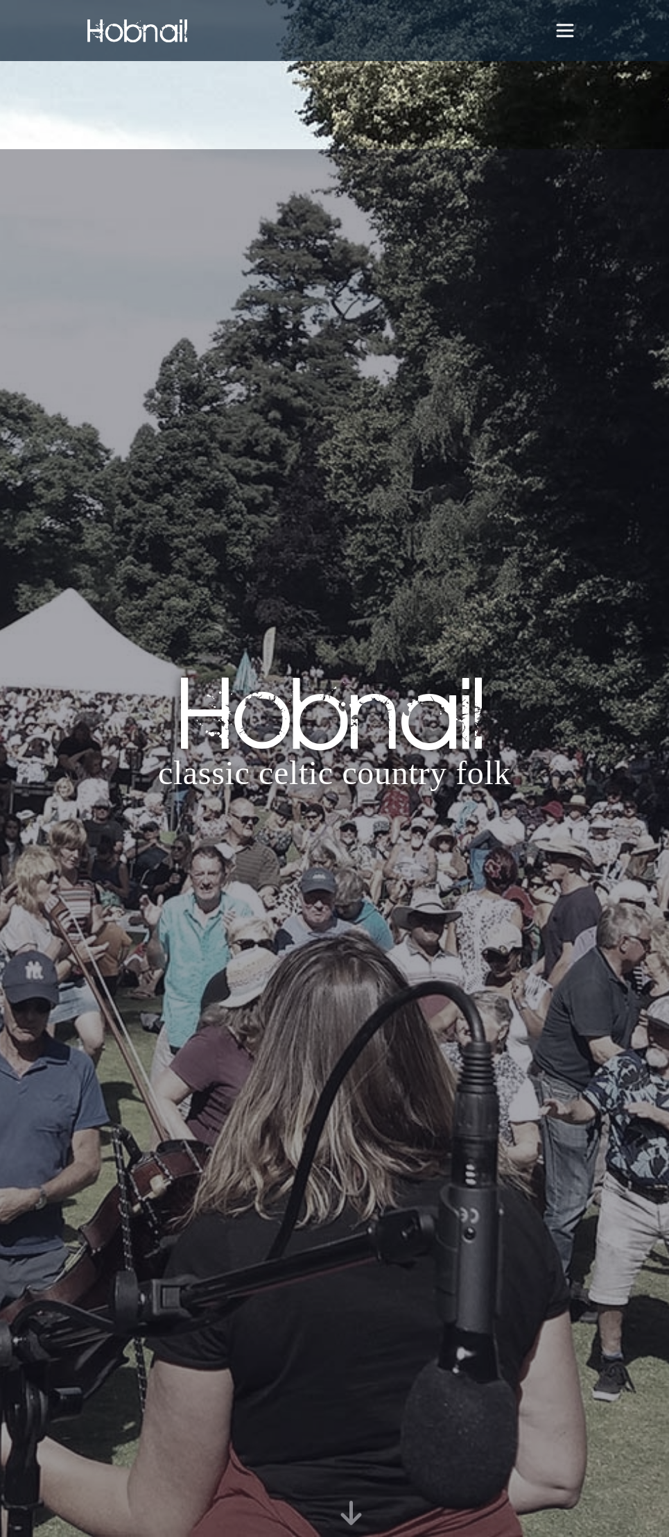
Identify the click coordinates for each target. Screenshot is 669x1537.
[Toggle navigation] (565, 30)
